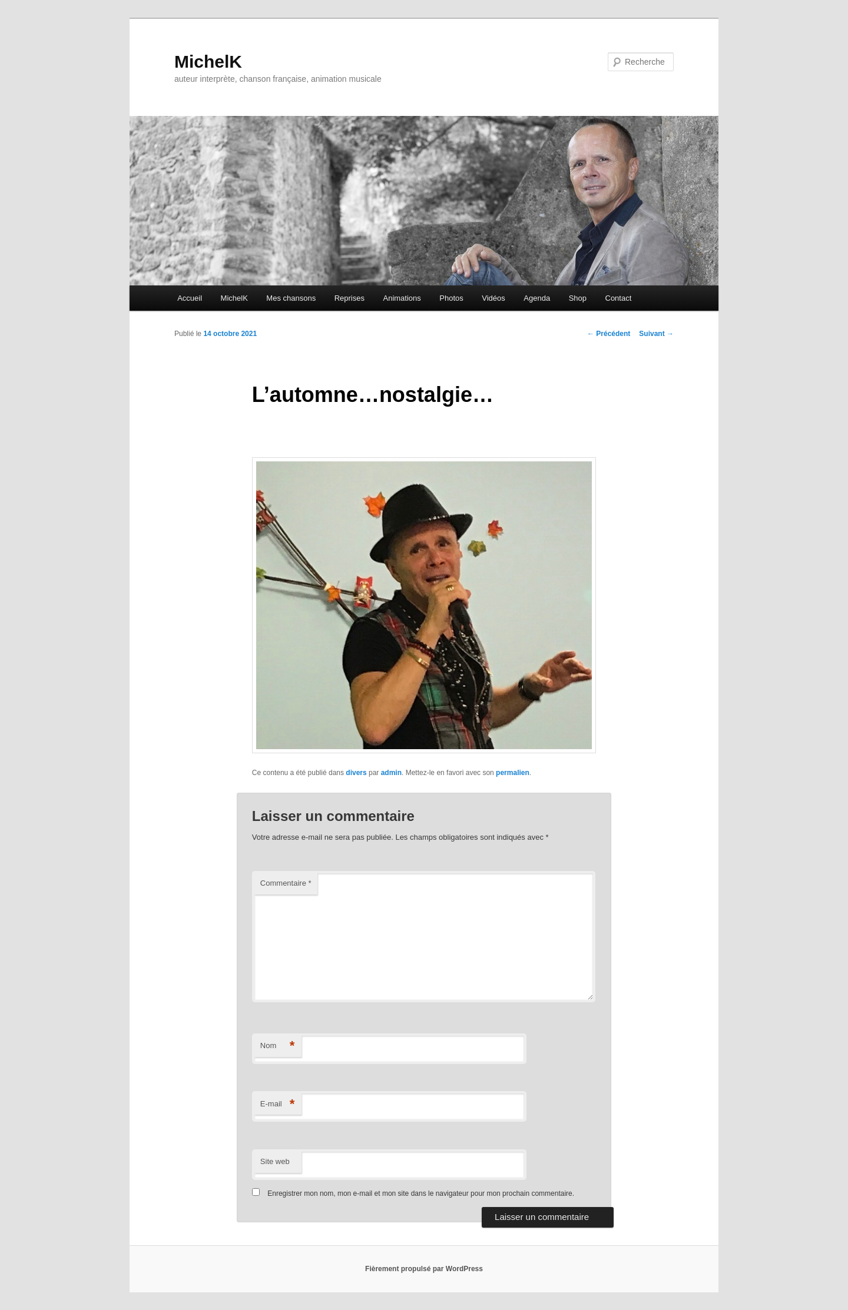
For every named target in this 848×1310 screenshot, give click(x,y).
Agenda (537, 298)
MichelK (208, 61)
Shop (578, 298)
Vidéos (493, 298)
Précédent (608, 334)
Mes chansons (291, 298)
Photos (451, 298)
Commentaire (286, 883)
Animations (401, 298)
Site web (275, 1161)
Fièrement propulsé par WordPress (424, 1269)
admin (391, 773)
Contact (618, 298)
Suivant (656, 334)
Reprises (349, 298)
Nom (277, 1046)
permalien (512, 773)
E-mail (277, 1104)
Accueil (189, 298)
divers (356, 773)
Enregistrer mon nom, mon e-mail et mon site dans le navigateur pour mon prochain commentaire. (420, 1193)
